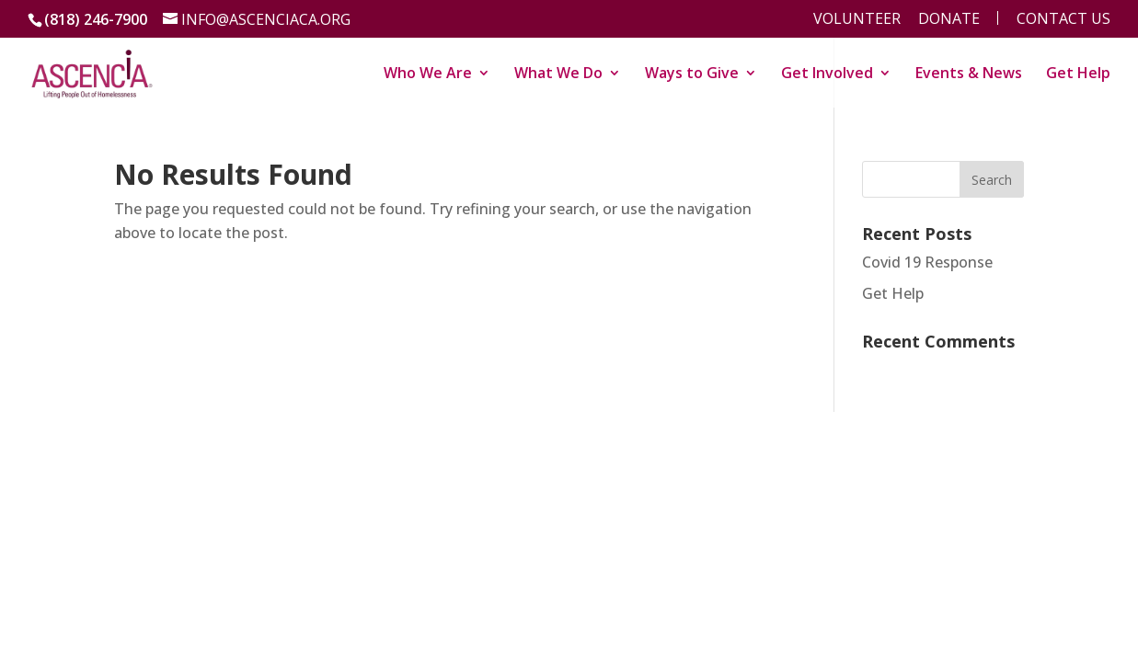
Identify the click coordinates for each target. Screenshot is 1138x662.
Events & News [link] (968, 74)
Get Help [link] (1078, 74)
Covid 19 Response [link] (927, 262)
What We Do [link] (558, 74)
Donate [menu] (949, 20)
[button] (992, 179)
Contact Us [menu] (1063, 20)
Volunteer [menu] (857, 20)
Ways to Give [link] (692, 74)
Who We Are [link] (428, 74)
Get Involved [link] (827, 74)
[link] (92, 71)
